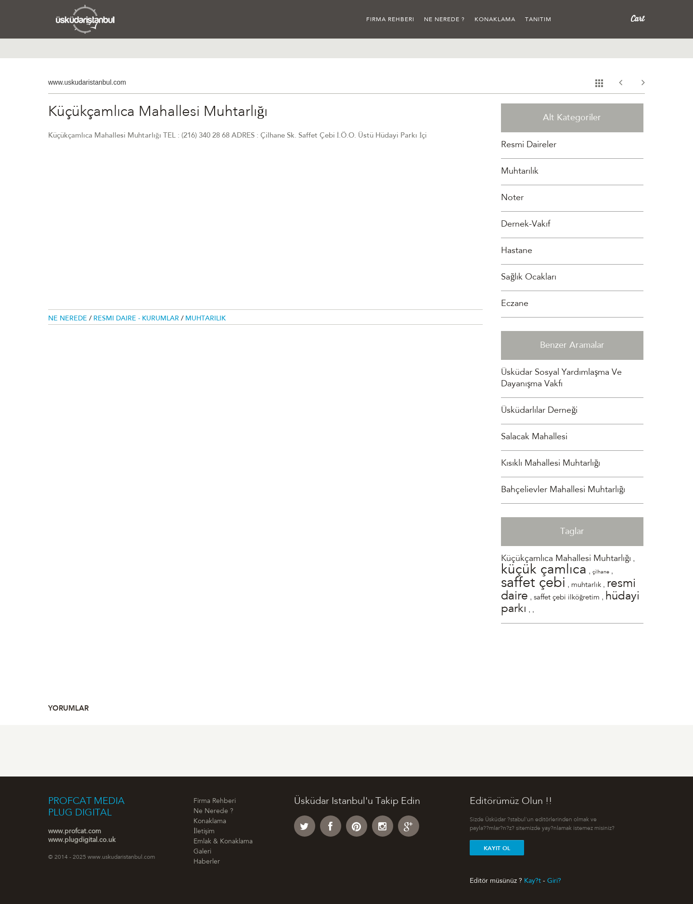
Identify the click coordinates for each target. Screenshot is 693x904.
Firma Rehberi (390, 20)
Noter (512, 198)
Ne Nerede (68, 319)
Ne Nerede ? (444, 20)
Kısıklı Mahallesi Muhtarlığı (550, 463)
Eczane (514, 304)
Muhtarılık (205, 319)
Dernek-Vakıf (525, 224)
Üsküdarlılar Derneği (539, 411)
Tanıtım (538, 20)
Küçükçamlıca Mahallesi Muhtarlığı (566, 559)
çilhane (600, 572)
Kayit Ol (497, 848)
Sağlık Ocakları (528, 277)
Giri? (554, 881)
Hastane (516, 251)
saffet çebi (533, 584)
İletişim (204, 831)
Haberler (206, 862)
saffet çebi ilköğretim (567, 597)
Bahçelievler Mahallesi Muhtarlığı (563, 490)
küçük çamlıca (544, 570)
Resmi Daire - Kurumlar (137, 319)
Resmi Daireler (528, 145)
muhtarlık (586, 585)
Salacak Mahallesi (534, 437)
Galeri (202, 852)
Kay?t (532, 881)
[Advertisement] (265, 230)
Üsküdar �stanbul (85, 19)
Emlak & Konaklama (223, 842)
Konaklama (495, 20)
